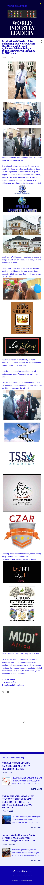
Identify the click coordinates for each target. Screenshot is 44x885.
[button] (40, 42)
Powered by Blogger (22, 871)
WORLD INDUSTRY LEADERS (22, 27)
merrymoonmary (27, 875)
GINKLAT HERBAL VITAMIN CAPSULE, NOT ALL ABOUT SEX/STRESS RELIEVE (16, 766)
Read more (36, 789)
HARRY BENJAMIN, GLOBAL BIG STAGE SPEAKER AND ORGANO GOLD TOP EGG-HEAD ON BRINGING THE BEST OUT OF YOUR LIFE (18, 802)
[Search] (40, 4)
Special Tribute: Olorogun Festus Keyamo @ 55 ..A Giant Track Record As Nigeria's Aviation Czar (18, 838)
